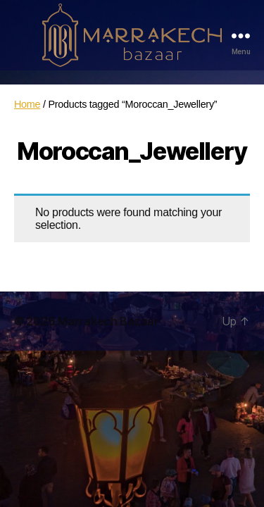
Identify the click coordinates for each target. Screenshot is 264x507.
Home (27, 104)
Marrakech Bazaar (108, 321)
